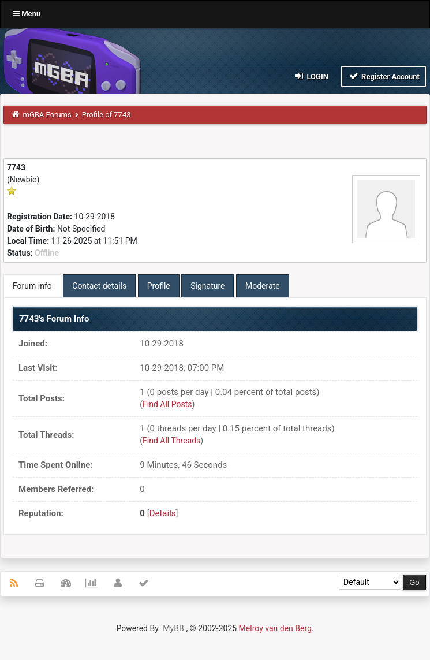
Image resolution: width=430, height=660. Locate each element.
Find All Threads (171, 440)
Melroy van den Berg (275, 628)
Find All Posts (167, 404)
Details (162, 513)
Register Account (383, 76)
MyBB (173, 628)
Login (310, 76)
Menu (26, 13)
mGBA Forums (47, 114)
